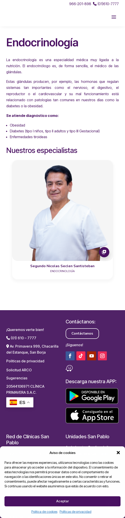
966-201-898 (80, 4)
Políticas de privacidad (75, 512)
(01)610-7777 (106, 4)
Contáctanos (82, 324)
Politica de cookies (44, 512)
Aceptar (62, 501)
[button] (118, 452)
